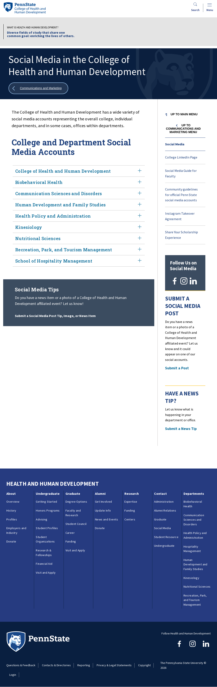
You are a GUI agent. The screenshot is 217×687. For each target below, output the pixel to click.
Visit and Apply (46, 572)
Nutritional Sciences (78, 238)
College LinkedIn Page (181, 157)
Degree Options (76, 501)
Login (12, 675)
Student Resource (166, 537)
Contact (160, 493)
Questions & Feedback (20, 665)
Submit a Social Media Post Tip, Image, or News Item (55, 316)
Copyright (144, 665)
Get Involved (103, 501)
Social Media (174, 144)
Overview (12, 501)
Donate (11, 541)
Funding (70, 541)
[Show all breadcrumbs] (38, 88)
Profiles (11, 519)
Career (70, 533)
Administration (164, 501)
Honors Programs (48, 510)
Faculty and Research (73, 513)
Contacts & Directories (56, 665)
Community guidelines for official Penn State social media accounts (181, 194)
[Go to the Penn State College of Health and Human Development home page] (24, 8)
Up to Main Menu (184, 114)
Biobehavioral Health (78, 182)
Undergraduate (48, 493)
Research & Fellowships (44, 552)
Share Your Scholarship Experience (181, 235)
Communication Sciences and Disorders (78, 193)
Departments (194, 493)
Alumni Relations (165, 510)
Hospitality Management (192, 549)
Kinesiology (78, 227)
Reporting (83, 665)
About (11, 493)
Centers (129, 519)
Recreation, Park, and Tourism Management (78, 250)
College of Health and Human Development (78, 171)
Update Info (103, 510)
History (11, 510)
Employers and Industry (16, 530)
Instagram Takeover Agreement (180, 216)
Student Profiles (47, 528)
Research (131, 493)
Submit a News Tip (181, 428)
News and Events (106, 519)
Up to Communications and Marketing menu (183, 129)
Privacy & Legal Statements (114, 665)
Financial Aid (44, 564)
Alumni (100, 493)
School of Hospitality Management (78, 261)
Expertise (130, 501)
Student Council (76, 524)
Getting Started (46, 501)
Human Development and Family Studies (78, 205)
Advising (41, 519)
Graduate (72, 493)
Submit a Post (177, 368)
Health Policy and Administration (78, 216)
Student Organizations (45, 539)
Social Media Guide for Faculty (181, 173)
